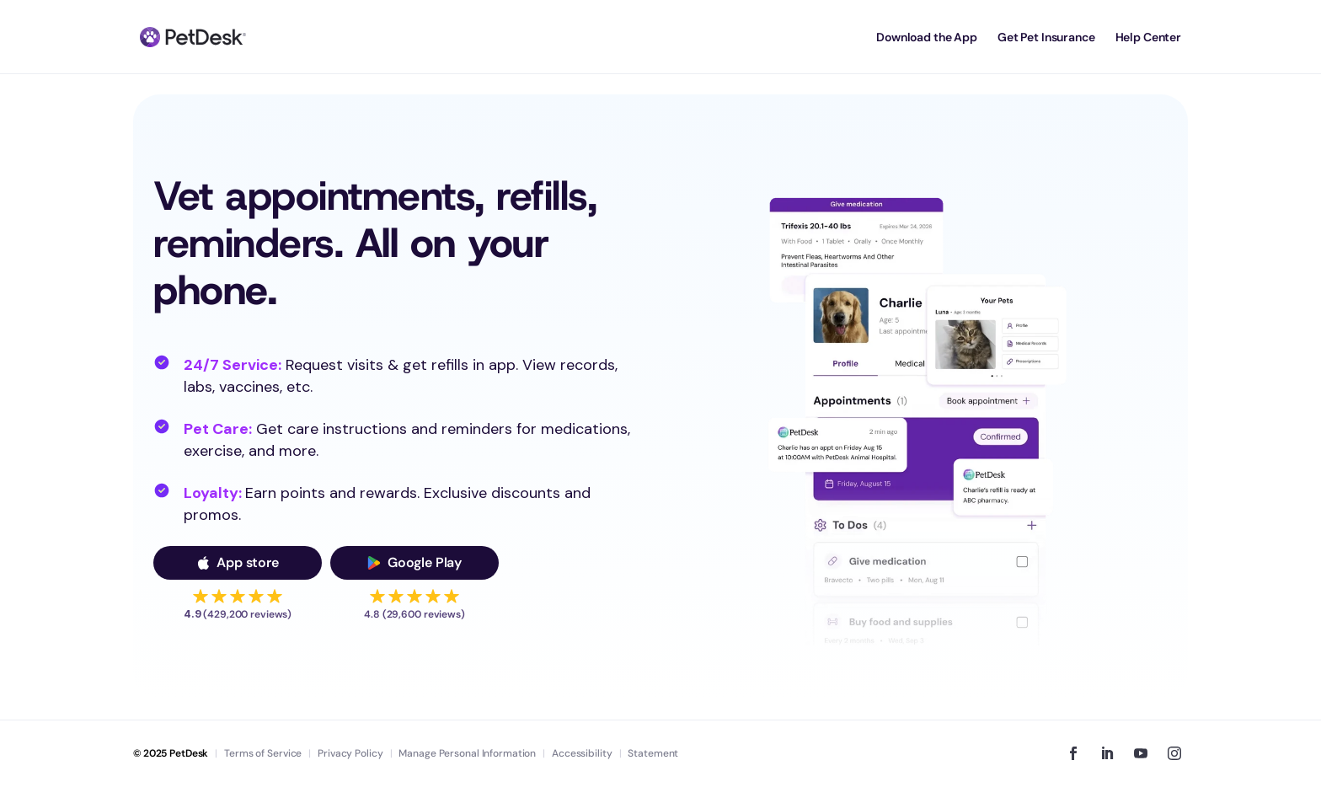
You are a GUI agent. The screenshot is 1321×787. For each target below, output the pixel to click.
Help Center (1148, 37)
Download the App (926, 37)
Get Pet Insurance (1046, 37)
